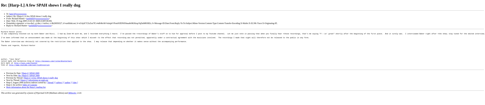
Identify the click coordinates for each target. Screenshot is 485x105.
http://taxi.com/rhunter (25, 69)
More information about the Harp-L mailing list (26, 95)
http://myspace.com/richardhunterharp (53, 67)
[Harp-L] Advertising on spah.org (34, 88)
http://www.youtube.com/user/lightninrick (29, 72)
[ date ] (75, 90)
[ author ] (68, 90)
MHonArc (72, 100)
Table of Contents (29, 92)
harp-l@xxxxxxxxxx (18, 14)
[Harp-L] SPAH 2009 (30, 80)
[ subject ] (59, 90)
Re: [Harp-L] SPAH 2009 (29, 83)
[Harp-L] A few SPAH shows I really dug (40, 85)
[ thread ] (51, 90)
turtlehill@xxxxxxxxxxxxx (37, 18)
